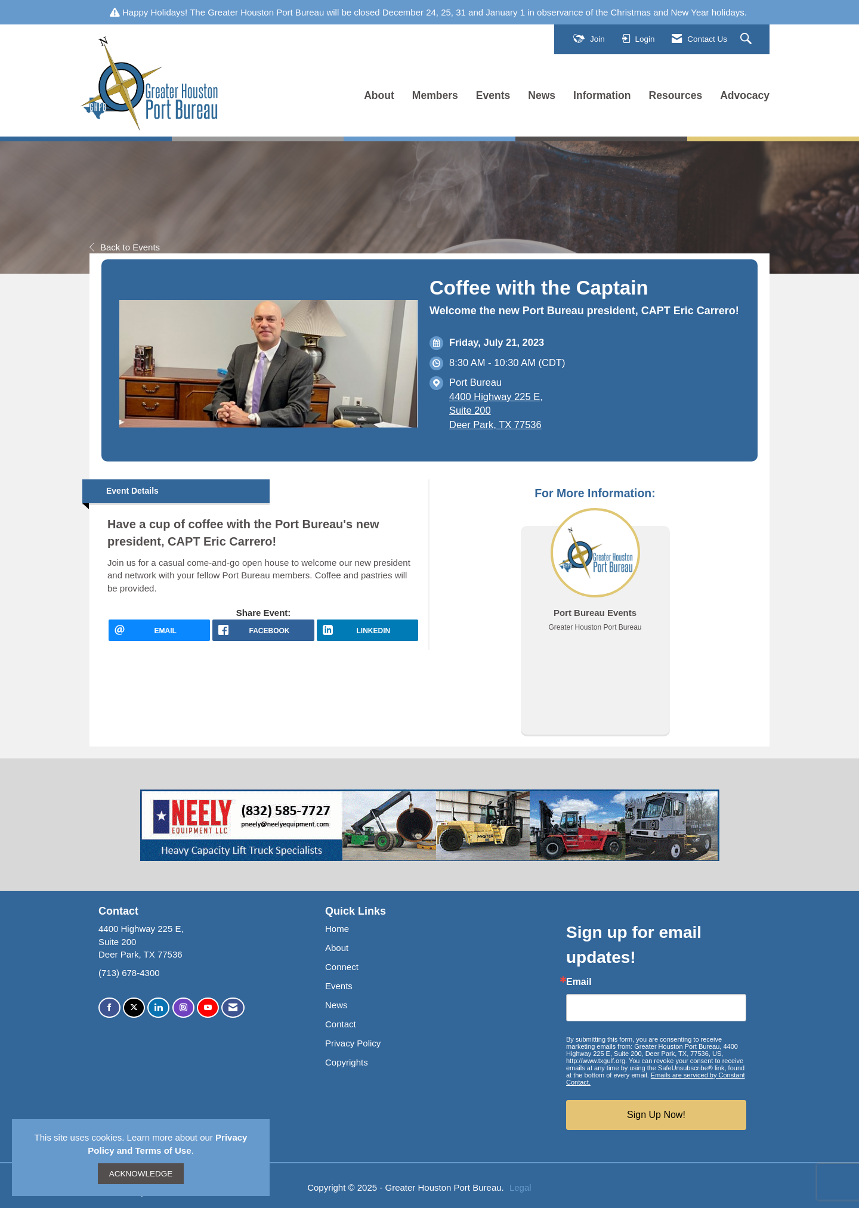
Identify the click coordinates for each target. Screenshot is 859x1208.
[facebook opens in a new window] (263, 630)
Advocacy (745, 95)
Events (493, 95)
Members (435, 95)
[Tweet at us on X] (134, 1008)
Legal (520, 1187)
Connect (342, 967)
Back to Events (124, 247)
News (541, 95)
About (379, 95)
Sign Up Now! (656, 1115)
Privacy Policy (353, 1043)
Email (579, 982)
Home (337, 929)
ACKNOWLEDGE (141, 1173)
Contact (340, 1024)
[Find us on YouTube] (208, 1008)
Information (602, 95)
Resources (676, 95)
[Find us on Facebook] (109, 1008)
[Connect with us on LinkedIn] (158, 1008)
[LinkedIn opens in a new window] (367, 630)
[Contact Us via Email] (233, 1008)
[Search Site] (747, 39)
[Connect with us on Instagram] (183, 1008)
